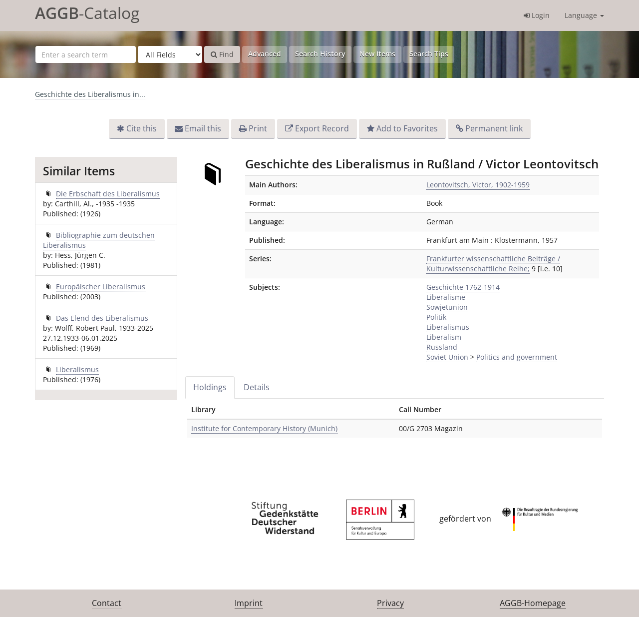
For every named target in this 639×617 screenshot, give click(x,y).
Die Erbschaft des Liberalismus (108, 193)
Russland (441, 347)
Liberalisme (445, 297)
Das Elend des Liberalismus (102, 318)
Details (257, 387)
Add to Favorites (407, 128)
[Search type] (170, 54)
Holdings (210, 387)
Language (584, 15)
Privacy (390, 603)
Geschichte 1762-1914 (463, 287)
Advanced (264, 53)
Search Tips (428, 53)
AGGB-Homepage (533, 603)
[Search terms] (85, 54)
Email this (203, 128)
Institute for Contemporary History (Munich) (264, 428)
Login (537, 15)
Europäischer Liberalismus (100, 286)
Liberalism (443, 337)
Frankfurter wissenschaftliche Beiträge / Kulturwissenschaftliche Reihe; (493, 263)
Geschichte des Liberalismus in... (90, 94)
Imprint (249, 603)
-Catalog (87, 12)
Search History (320, 53)
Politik (436, 317)
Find (222, 54)
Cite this (141, 128)
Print (258, 128)
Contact (106, 603)
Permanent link (494, 128)
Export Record (322, 128)
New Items (377, 53)
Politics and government (516, 357)
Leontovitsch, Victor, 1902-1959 (478, 184)
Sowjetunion (447, 307)
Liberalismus (447, 327)
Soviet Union (447, 357)
